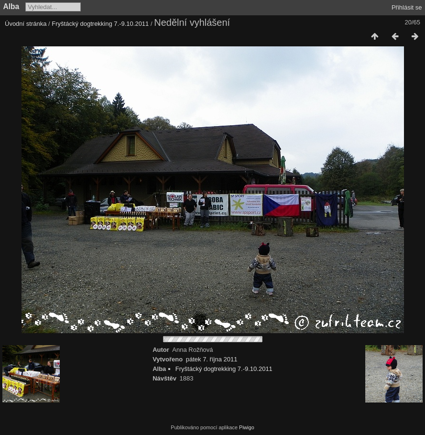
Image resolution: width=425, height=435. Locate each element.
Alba (11, 6)
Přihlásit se (407, 7)
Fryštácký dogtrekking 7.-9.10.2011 (100, 23)
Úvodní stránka (25, 23)
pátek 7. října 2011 (212, 359)
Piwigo (246, 427)
